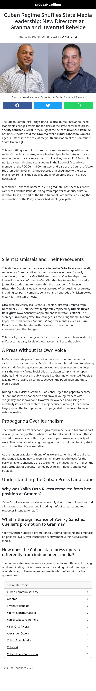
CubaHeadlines (48, 5)
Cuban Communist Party (48, 592)
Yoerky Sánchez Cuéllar (48, 613)
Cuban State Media (48, 640)
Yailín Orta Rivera (48, 627)
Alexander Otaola (48, 633)
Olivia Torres (69, 36)
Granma (48, 599)
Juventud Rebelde (48, 606)
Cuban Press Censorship (48, 654)
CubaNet (48, 647)
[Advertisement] (48, 229)
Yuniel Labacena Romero (48, 620)
